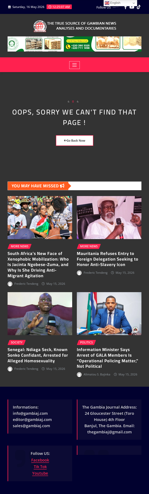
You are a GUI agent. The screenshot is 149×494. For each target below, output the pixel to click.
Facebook (40, 460)
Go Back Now (74, 140)
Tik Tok (40, 466)
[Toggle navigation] (74, 65)
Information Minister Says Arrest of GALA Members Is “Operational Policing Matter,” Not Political (107, 357)
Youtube (40, 473)
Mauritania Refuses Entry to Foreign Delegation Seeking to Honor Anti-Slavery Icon (107, 259)
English (112, 3)
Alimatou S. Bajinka (97, 374)
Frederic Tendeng (26, 284)
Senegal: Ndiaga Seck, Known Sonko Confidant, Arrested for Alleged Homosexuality (38, 355)
